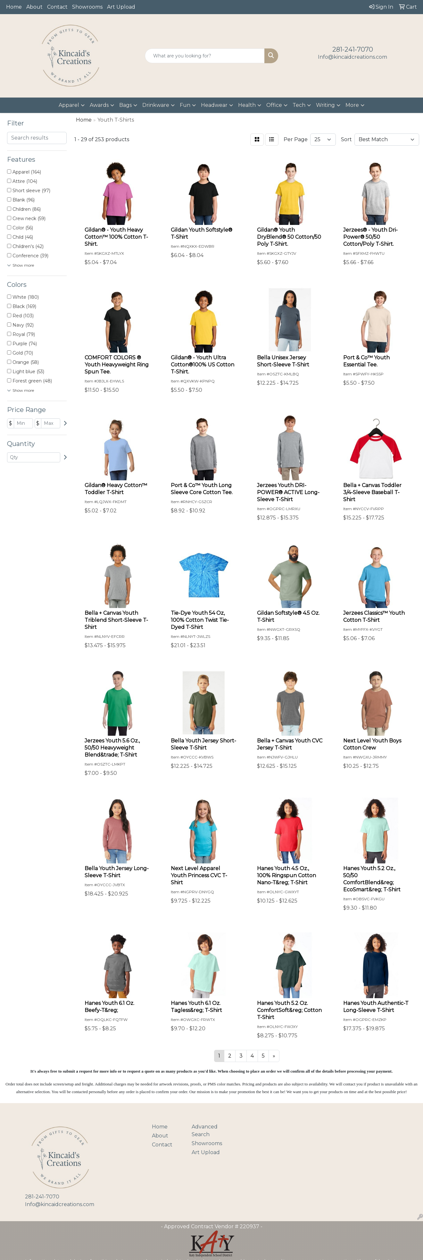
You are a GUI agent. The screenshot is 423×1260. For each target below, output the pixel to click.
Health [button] (247, 105)
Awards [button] (99, 105)
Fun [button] (185, 105)
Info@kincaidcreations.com (352, 57)
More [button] (352, 105)
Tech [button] (299, 105)
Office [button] (274, 105)
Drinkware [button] (155, 105)
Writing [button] (325, 105)
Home (14, 7)
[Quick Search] (205, 55)
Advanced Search (205, 1130)
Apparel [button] (69, 105)
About (34, 7)
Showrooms (87, 7)
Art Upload (121, 7)
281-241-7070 (352, 49)
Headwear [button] (214, 105)
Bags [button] (125, 105)
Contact (57, 7)
